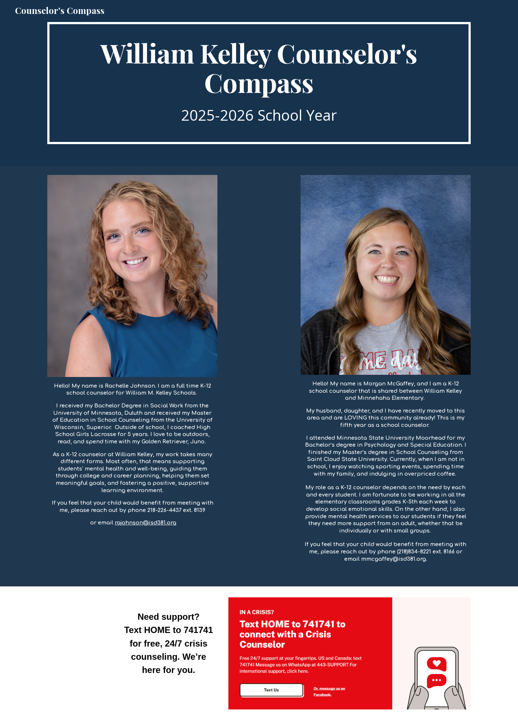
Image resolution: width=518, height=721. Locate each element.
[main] (258, 83)
